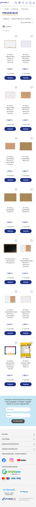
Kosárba (10, 78)
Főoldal (6, 9)
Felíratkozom (18, 421)
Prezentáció (24, 9)
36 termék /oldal (26, 22)
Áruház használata (10, 449)
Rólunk (5, 434)
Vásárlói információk (10, 444)
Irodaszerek (14, 9)
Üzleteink (6, 439)
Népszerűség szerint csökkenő (21, 19)
